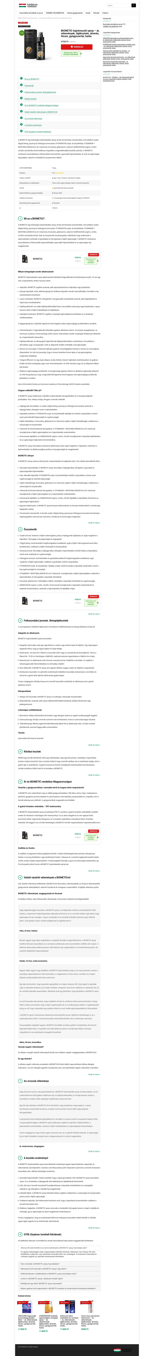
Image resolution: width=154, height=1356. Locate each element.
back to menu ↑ (95, 523)
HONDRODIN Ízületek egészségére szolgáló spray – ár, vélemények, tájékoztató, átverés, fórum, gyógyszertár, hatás (48, 1322)
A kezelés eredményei (33, 125)
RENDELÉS (78, 47)
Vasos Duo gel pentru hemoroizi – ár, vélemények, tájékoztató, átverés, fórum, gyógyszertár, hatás (90, 1321)
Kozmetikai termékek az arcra (31, 13)
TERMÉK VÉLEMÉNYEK (55, 13)
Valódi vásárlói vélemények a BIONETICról (41, 112)
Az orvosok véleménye (33, 119)
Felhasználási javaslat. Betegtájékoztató (40, 92)
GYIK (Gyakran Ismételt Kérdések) (38, 132)
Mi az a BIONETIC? (32, 79)
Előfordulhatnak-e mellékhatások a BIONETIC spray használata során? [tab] (48, 1274)
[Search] (134, 5)
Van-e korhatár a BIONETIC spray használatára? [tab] (39, 1264)
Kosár (88, 13)
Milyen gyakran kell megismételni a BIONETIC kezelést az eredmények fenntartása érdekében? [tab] (57, 1288)
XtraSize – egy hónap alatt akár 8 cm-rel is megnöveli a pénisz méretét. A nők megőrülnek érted (118, 79)
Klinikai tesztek (30, 99)
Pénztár (96, 13)
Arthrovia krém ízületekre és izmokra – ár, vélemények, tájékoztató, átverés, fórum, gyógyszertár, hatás (69, 1321)
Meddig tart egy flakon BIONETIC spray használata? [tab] (40, 1284)
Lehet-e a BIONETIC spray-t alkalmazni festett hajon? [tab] (41, 1279)
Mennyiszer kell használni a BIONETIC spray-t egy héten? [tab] (43, 1269)
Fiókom (105, 13)
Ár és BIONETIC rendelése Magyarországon (42, 105)
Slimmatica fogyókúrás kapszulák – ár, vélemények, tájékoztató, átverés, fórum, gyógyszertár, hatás (116, 63)
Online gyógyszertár (75, 13)
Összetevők (29, 86)
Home (19, 18)
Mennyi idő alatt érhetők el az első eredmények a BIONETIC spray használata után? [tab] (53, 1248)
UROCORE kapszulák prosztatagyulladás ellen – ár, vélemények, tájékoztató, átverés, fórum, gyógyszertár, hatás (27, 1321)
